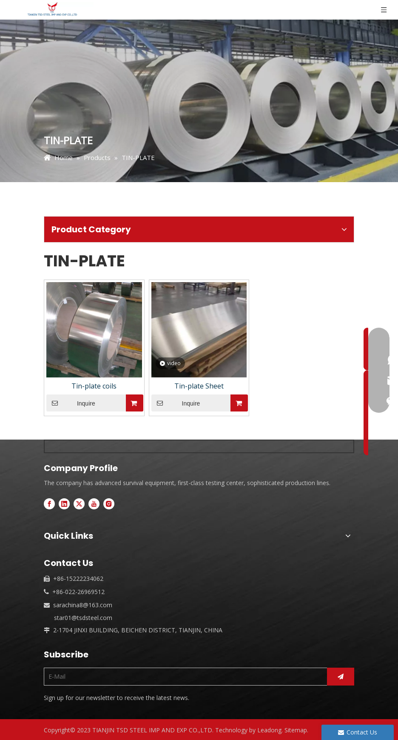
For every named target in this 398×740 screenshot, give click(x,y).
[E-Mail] (183, 676)
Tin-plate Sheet (199, 386)
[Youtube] (94, 503)
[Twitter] (79, 503)
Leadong (269, 730)
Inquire (70, 402)
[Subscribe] (340, 677)
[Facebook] (49, 503)
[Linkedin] (64, 503)
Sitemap (295, 730)
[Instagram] (108, 503)
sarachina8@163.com (82, 605)
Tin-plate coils (94, 386)
